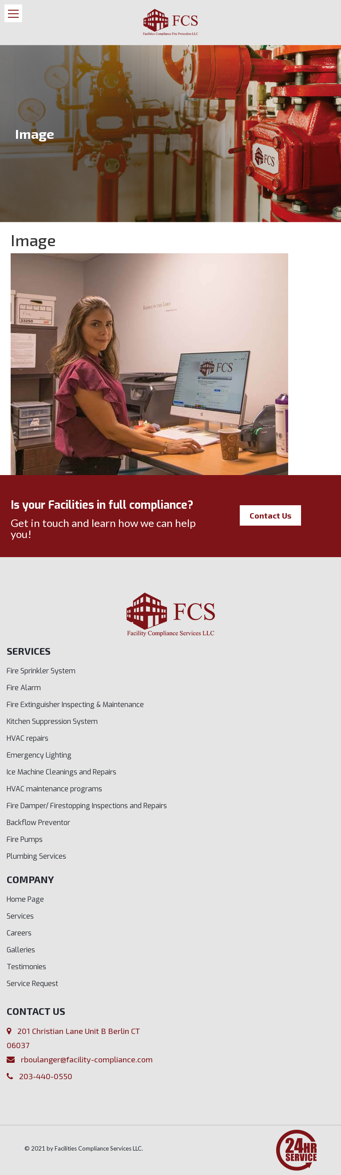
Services (20, 916)
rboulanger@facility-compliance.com (87, 1059)
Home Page (25, 899)
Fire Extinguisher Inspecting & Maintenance (75, 704)
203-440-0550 (45, 1076)
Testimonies (26, 966)
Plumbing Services (36, 856)
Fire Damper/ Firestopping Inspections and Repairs (87, 805)
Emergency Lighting (39, 755)
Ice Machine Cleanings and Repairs (61, 772)
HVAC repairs (27, 738)
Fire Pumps (25, 839)
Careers (19, 933)
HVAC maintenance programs (54, 789)
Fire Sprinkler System (41, 671)
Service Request (32, 983)
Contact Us (270, 515)
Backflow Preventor (38, 822)
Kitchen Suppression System (52, 721)
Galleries (21, 950)
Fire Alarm (24, 687)
